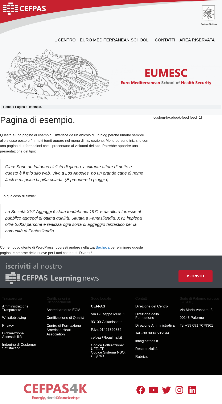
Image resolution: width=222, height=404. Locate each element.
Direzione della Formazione (147, 316)
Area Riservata (198, 40)
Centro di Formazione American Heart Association (63, 330)
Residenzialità (146, 349)
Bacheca (103, 247)
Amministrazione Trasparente (15, 308)
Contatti (165, 40)
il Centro (64, 40)
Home (7, 107)
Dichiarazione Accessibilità (13, 335)
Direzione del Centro (151, 306)
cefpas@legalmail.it (106, 337)
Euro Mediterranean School (115, 40)
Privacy (8, 325)
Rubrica (141, 357)
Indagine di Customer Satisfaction (19, 346)
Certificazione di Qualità (65, 318)
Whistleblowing (14, 318)
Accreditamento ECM (63, 310)
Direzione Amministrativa (155, 325)
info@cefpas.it (146, 341)
